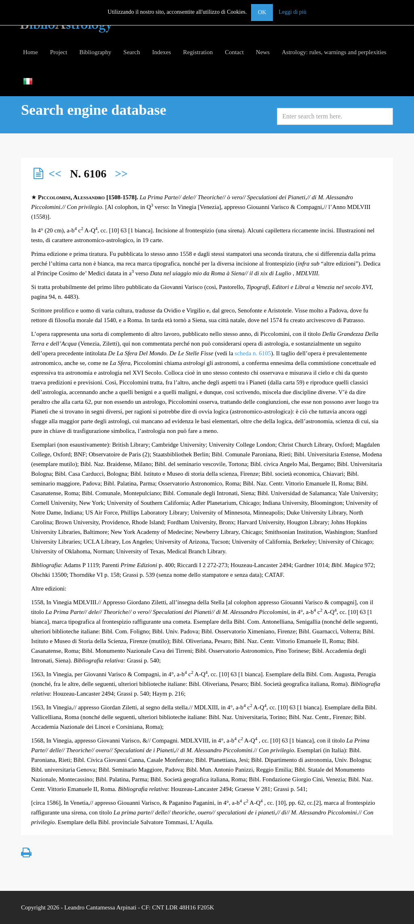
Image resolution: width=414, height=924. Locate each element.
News (263, 52)
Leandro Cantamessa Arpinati (100, 907)
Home (30, 52)
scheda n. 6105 (253, 353)
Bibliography (95, 52)
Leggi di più (292, 12)
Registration (198, 52)
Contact (234, 52)
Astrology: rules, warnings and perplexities (334, 52)
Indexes (161, 52)
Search (131, 52)
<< (55, 173)
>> (121, 173)
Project (59, 52)
